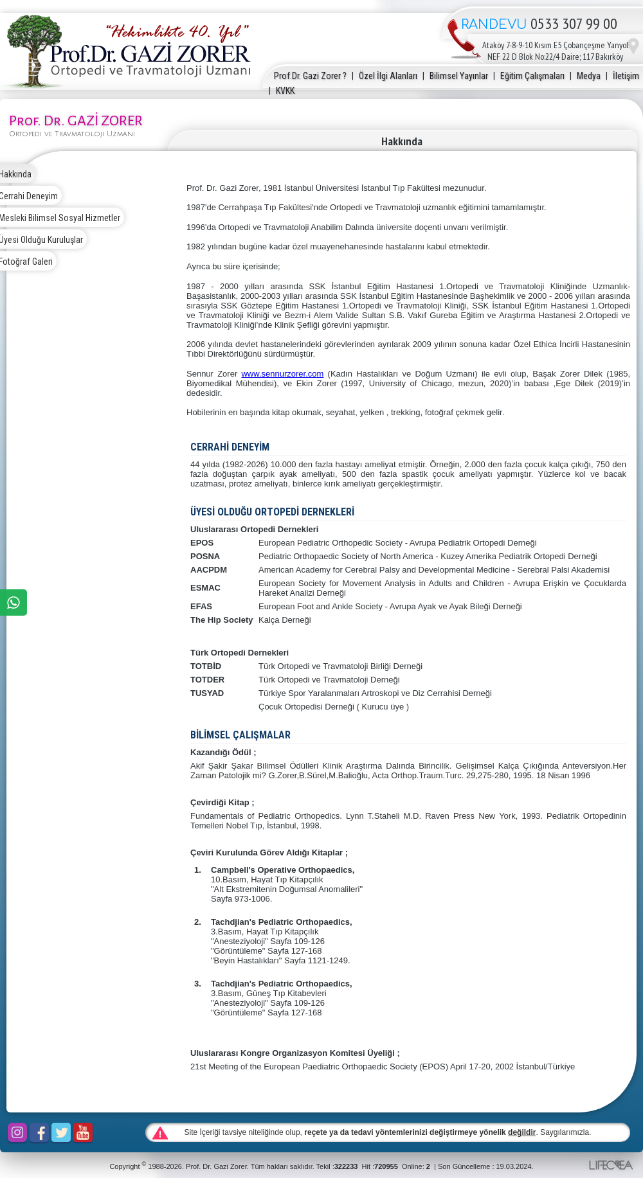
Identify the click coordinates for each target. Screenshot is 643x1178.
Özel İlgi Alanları (388, 76)
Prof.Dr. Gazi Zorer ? (310, 76)
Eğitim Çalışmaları (532, 76)
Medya (589, 76)
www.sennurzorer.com (282, 374)
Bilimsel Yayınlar (459, 76)
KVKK (285, 90)
